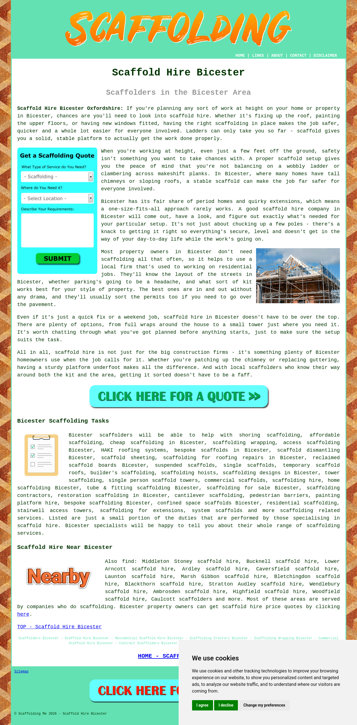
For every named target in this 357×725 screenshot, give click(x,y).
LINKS (258, 55)
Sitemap (22, 672)
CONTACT (298, 55)
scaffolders (116, 435)
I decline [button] (226, 705)
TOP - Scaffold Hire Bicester (59, 627)
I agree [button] (203, 705)
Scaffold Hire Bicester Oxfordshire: (70, 108)
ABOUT (277, 55)
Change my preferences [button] (264, 705)
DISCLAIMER (325, 55)
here (23, 614)
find (128, 561)
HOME (240, 55)
